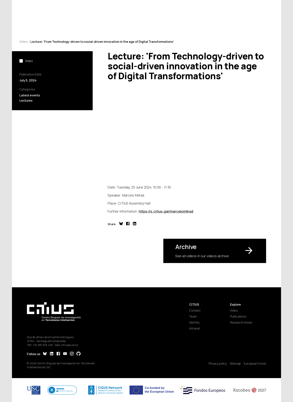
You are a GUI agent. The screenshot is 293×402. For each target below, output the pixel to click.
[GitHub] (78, 354)
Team (193, 316)
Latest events (29, 95)
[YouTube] (65, 354)
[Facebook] (58, 354)
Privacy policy (218, 363)
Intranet (194, 328)
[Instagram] (72, 354)
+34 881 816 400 (43, 345)
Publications (238, 316)
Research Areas (241, 322)
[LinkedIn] (51, 354)
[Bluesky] (45, 354)
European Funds (255, 363)
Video (23, 42)
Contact (195, 310)
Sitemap (235, 363)
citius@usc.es (69, 345)
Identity (194, 322)
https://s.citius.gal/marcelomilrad (166, 211)
